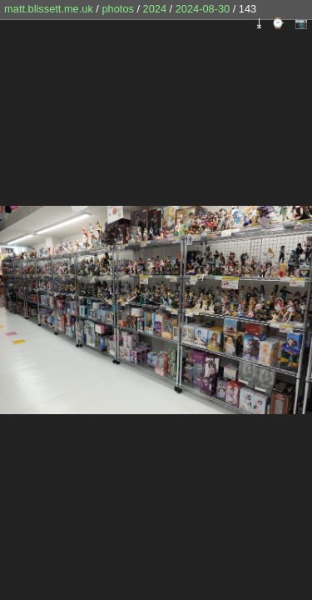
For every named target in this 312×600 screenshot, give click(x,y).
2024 (154, 8)
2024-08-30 (203, 8)
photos (117, 8)
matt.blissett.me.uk (48, 8)
